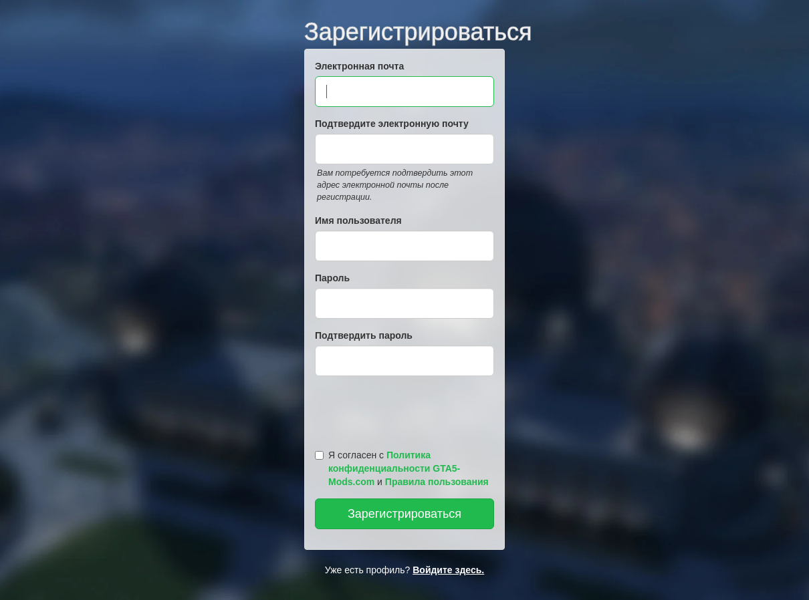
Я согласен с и (402, 468)
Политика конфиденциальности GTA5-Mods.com (394, 468)
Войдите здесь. (448, 570)
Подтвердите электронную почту (392, 123)
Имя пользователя (358, 220)
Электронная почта (359, 66)
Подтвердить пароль (364, 335)
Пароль (332, 278)
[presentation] (406, 409)
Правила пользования (437, 481)
